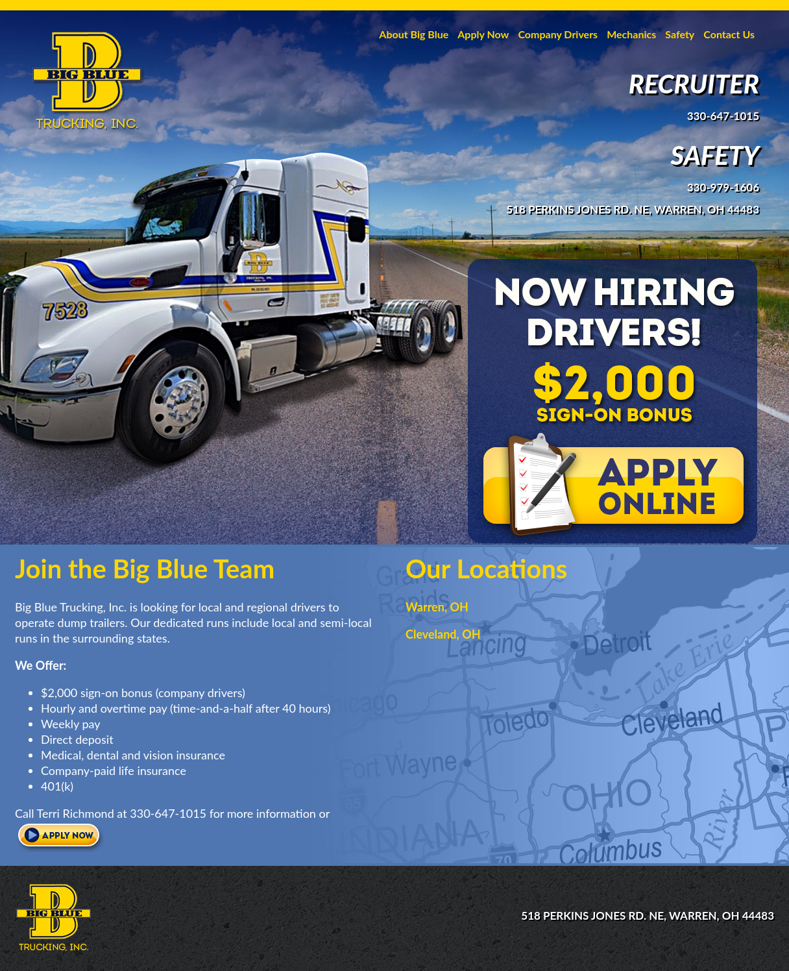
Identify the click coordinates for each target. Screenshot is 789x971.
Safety (679, 34)
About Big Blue (413, 34)
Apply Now (483, 34)
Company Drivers (558, 34)
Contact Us (729, 34)
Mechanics (631, 34)
